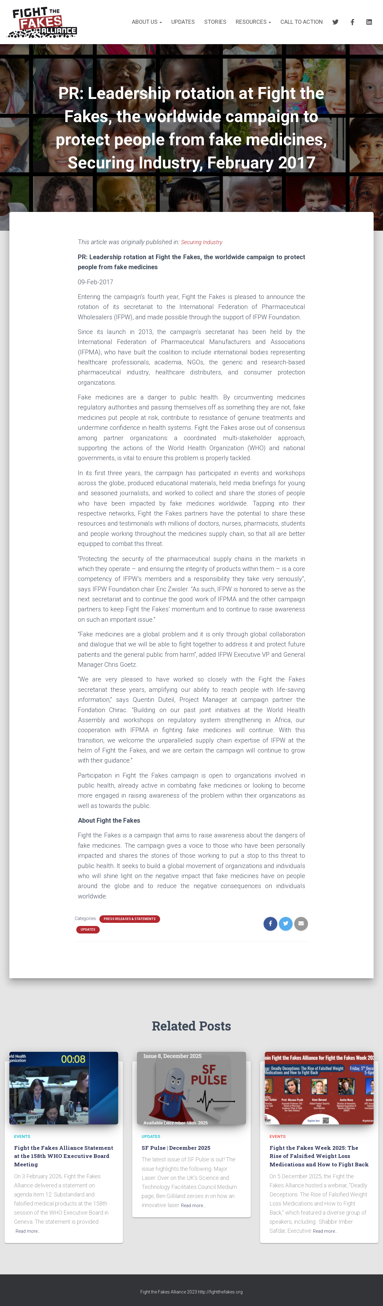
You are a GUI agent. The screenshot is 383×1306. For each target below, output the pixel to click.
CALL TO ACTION (301, 21)
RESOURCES (253, 21)
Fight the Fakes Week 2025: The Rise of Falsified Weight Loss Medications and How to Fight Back (317, 1151)
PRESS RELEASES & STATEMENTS (130, 919)
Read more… (31, 1222)
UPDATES (183, 21)
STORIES (215, 21)
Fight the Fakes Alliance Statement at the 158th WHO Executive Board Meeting (56, 1147)
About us (147, 21)
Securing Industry (204, 242)
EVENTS (23, 1128)
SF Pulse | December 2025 (178, 1139)
